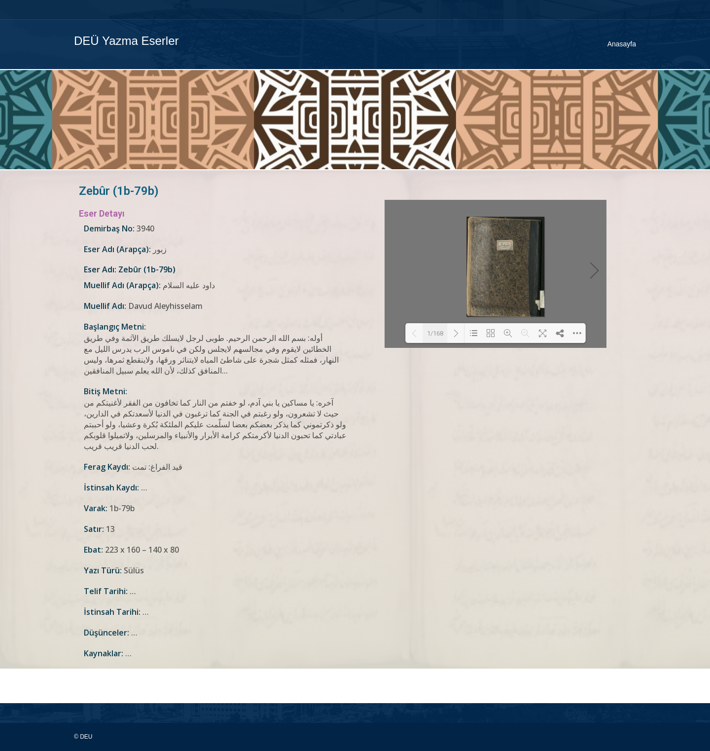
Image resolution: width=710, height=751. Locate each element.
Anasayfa (621, 44)
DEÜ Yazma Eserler (126, 40)
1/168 (435, 333)
